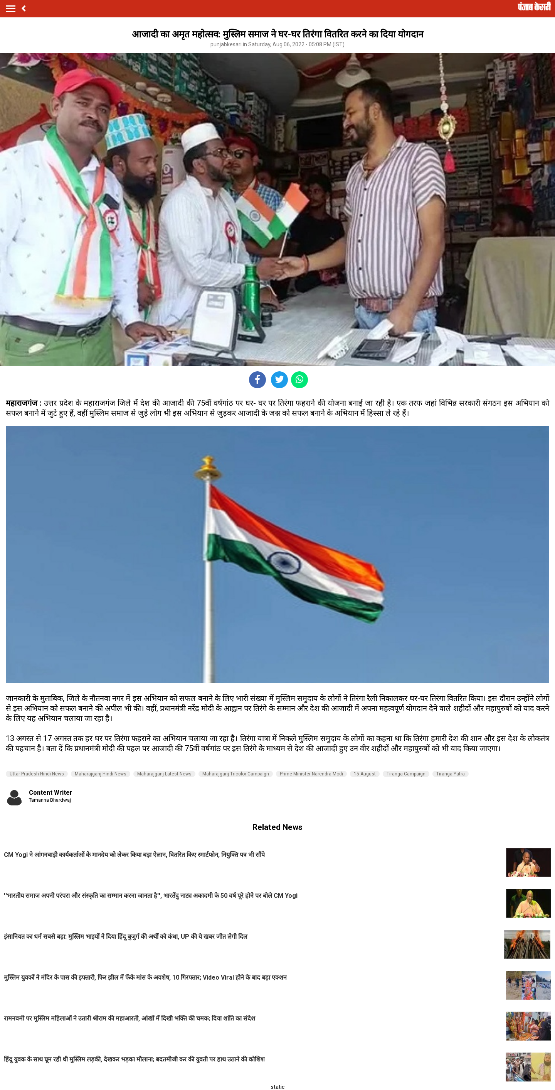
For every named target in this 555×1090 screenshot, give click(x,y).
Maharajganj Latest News (164, 774)
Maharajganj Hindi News (100, 774)
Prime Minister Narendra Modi (311, 774)
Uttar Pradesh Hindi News (37, 774)
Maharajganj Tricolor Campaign (235, 774)
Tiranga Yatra (450, 774)
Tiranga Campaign (406, 774)
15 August (365, 774)
